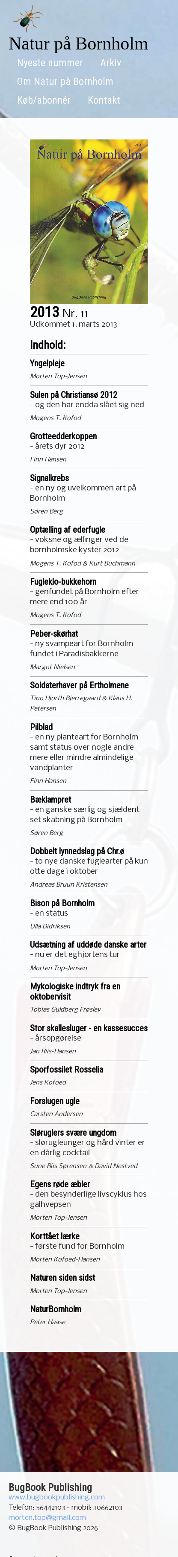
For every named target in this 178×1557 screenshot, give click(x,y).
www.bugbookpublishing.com (57, 1497)
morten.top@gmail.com (47, 1518)
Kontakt (104, 100)
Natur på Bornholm (78, 43)
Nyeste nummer (50, 63)
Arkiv (110, 63)
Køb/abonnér (44, 100)
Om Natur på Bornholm (65, 81)
